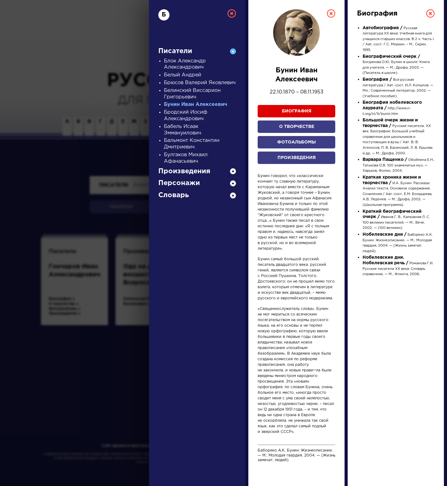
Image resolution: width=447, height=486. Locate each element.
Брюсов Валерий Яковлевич (200, 82)
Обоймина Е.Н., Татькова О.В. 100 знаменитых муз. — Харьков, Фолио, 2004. (399, 165)
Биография (296, 111)
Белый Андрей (182, 75)
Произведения (297, 158)
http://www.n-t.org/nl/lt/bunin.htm (392, 108)
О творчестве (296, 127)
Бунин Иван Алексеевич (195, 104)
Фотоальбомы (296, 142)
